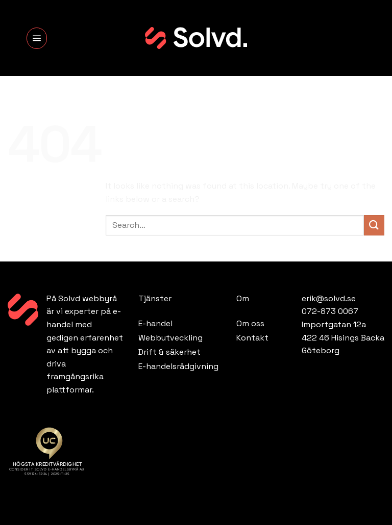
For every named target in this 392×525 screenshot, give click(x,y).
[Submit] (374, 225)
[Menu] (37, 38)
